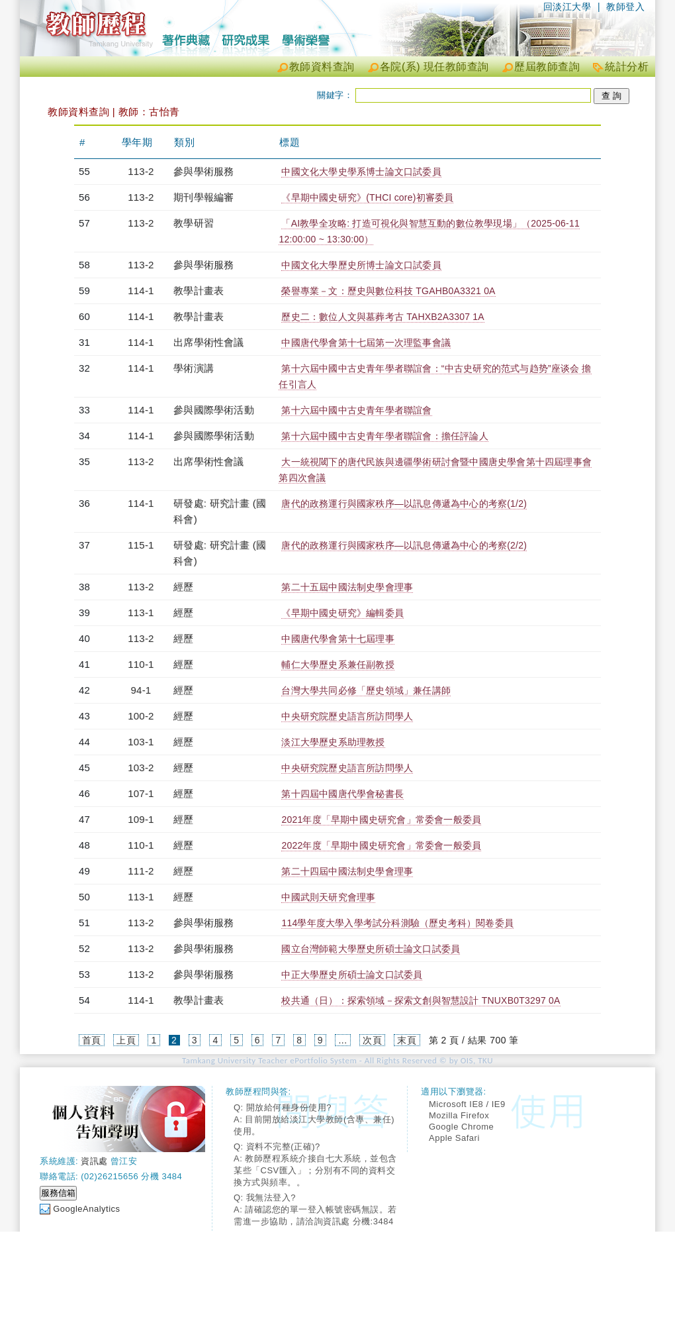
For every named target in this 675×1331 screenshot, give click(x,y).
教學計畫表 (198, 290)
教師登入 (625, 6)
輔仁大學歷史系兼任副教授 (337, 664)
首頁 (91, 1040)
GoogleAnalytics (86, 1209)
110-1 (141, 664)
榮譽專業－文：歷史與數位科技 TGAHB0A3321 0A (388, 291)
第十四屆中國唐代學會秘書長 (342, 793)
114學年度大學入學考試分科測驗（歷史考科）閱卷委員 (397, 923)
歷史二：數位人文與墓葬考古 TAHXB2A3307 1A (382, 316)
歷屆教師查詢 (547, 66)
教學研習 (193, 223)
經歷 (183, 586)
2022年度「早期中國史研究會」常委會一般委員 (381, 845)
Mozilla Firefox (459, 1115)
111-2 (141, 871)
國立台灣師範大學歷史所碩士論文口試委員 (370, 948)
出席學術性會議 (208, 342)
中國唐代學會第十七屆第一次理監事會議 (366, 342)
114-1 (141, 290)
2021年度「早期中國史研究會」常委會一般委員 (381, 819)
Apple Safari (454, 1138)
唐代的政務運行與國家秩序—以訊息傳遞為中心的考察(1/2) (404, 503)
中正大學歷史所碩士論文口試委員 (351, 974)
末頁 (406, 1040)
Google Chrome (461, 1127)
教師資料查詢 (322, 66)
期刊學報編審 (203, 197)
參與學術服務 (203, 171)
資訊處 (94, 1161)
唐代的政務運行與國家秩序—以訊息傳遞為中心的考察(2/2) (404, 545)
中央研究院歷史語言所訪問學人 (347, 716)
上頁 (126, 1040)
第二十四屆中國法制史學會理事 (347, 871)
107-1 (141, 793)
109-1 (141, 819)
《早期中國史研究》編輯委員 (342, 613)
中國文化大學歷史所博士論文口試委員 (361, 265)
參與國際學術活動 (213, 409)
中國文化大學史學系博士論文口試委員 (361, 171)
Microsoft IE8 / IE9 (467, 1104)
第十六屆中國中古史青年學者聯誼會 (356, 410)
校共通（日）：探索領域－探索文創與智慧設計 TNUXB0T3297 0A (420, 1000)
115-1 (141, 545)
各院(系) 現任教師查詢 (434, 66)
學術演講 (193, 368)
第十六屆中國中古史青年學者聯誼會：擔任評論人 (384, 436)
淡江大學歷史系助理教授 (332, 742)
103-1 (141, 741)
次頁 (372, 1040)
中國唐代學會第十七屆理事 (337, 638)
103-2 (141, 767)
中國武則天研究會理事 (328, 897)
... (342, 1040)
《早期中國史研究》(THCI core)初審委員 (367, 197)
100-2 (141, 715)
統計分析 (627, 66)
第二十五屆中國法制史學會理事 (347, 587)
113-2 (141, 171)
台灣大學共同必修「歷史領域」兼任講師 (366, 690)
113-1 (141, 612)
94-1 (141, 690)
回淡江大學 (567, 6)
